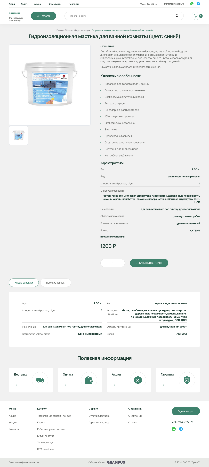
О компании (55, 4)
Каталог (43, 16)
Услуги (24, 4)
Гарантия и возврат (99, 422)
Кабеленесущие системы (51, 429)
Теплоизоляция (45, 442)
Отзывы (132, 422)
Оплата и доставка (99, 415)
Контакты (74, 4)
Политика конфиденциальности (24, 462)
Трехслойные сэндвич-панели (54, 415)
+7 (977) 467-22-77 (147, 3)
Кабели (41, 422)
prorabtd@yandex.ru (174, 3)
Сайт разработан (106, 462)
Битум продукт (45, 435)
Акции (12, 4)
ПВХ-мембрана (45, 449)
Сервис (37, 4)
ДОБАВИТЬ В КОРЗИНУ (149, 263)
